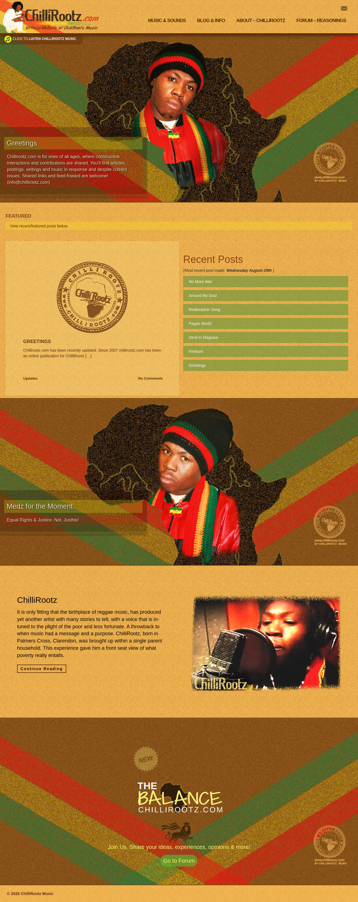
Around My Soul (203, 295)
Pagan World (200, 323)
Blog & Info (211, 20)
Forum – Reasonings (321, 20)
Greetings (37, 341)
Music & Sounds (167, 20)
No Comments (150, 378)
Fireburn (196, 351)
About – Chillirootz (260, 20)
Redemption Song (204, 309)
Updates (30, 378)
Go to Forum (179, 861)
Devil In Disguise (203, 337)
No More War (200, 281)
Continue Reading (41, 669)
